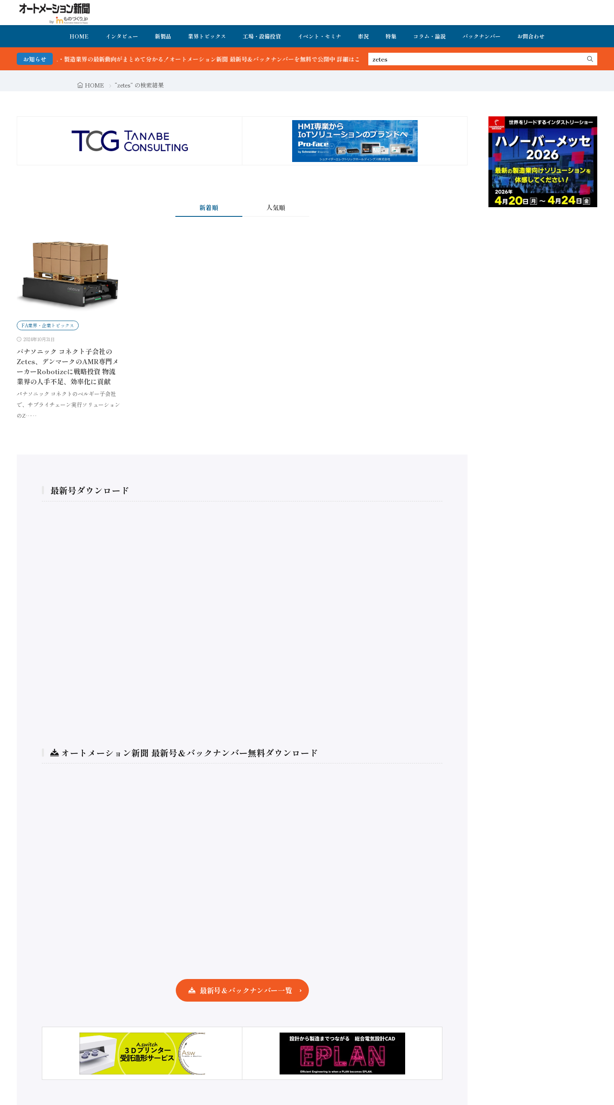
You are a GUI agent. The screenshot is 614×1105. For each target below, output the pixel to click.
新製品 (163, 36)
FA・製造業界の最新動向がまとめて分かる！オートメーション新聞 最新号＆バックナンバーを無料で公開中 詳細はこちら (224, 59)
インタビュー (121, 36)
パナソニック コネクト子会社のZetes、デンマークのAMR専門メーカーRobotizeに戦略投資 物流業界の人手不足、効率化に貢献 (68, 366)
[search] (590, 59)
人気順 (275, 207)
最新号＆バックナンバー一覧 (246, 990)
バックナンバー (481, 36)
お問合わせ (531, 36)
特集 (390, 36)
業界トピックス (207, 36)
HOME (79, 36)
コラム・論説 (429, 36)
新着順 (208, 207)
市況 (363, 36)
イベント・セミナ (319, 36)
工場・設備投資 (262, 36)
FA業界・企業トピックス (47, 325)
